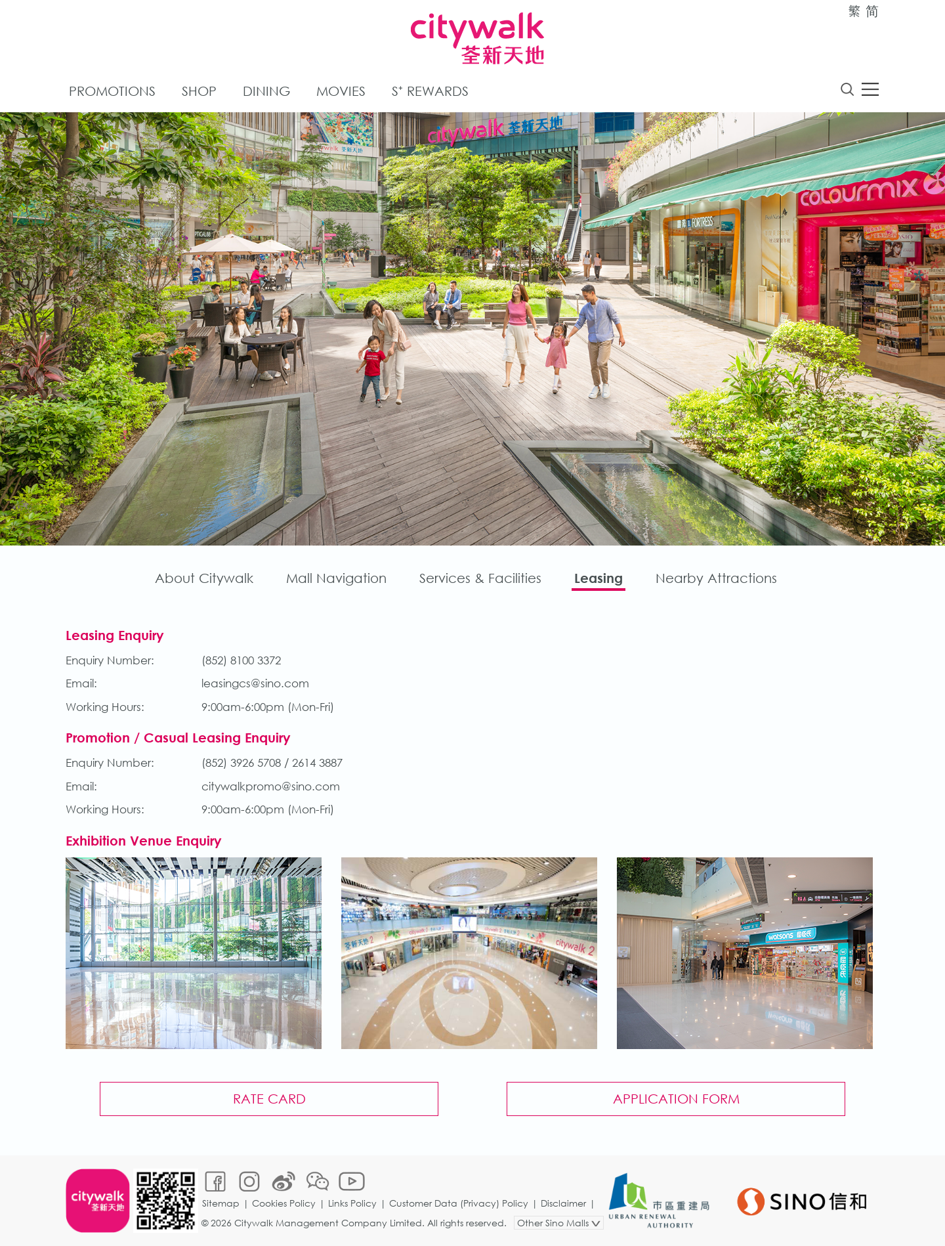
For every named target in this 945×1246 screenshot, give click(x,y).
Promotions (112, 90)
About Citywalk (204, 578)
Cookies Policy (284, 1203)
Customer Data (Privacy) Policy (458, 1203)
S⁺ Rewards (430, 90)
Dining (266, 90)
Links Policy (352, 1203)
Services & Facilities (480, 578)
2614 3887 (317, 762)
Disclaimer (563, 1203)
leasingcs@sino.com (255, 683)
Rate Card (269, 1098)
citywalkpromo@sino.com (270, 786)
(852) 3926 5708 (241, 762)
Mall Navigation (336, 578)
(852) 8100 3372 (241, 660)
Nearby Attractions (716, 578)
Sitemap (221, 1203)
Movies (341, 90)
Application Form (676, 1098)
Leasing (598, 578)
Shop (199, 90)
